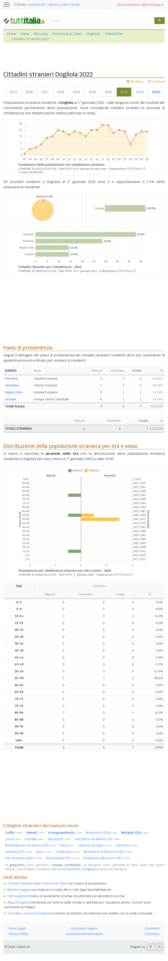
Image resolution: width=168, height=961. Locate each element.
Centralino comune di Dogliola (29, 913)
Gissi (44, 852)
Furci (67, 845)
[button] (150, 947)
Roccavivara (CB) (63, 858)
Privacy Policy (18, 934)
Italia (25, 33)
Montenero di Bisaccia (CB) (108, 852)
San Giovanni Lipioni (24, 858)
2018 (60, 92)
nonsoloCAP (37, 5)
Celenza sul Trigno (95, 845)
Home (11, 33)
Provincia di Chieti (67, 33)
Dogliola (93, 33)
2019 (76, 92)
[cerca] (101, 21)
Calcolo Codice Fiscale (63, 5)
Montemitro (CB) (102, 833)
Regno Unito (14, 392)
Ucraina (10, 399)
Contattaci (151, 934)
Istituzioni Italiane (84, 928)
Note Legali (17, 928)
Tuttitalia (19, 5)
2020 (92, 92)
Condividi (156, 82)
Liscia (13, 839)
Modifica (135, 82)
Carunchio (126, 845)
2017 (45, 92)
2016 (29, 92)
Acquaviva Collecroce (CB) (107, 858)
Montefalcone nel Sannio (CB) (30, 845)
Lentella (34, 839)
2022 (124, 92)
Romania (11, 378)
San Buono (59, 839)
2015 (13, 92)
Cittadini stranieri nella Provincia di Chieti (37, 883)
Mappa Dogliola (18, 902)
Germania (12, 385)
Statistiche (114, 33)
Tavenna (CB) (19, 852)
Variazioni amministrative (84, 934)
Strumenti (152, 928)
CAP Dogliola (16, 896)
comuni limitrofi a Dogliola (76, 869)
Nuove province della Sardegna (140, 5)
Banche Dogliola (19, 890)
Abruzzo (41, 33)
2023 (140, 92)
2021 (108, 92)
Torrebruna (67, 852)
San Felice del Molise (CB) (97, 839)
